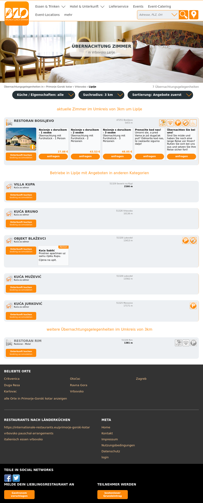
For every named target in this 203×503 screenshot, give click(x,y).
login (105, 457)
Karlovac (10, 391)
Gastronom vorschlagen (19, 494)
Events (138, 6)
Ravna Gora (78, 385)
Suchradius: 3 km (98, 95)
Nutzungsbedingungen (118, 445)
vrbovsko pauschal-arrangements (29, 433)
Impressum (110, 439)
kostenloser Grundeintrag (112, 494)
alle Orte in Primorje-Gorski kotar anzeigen (35, 398)
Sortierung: (156, 95)
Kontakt (107, 433)
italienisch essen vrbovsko (23, 439)
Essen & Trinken (47, 6)
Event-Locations (47, 15)
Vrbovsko (77, 391)
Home (106, 427)
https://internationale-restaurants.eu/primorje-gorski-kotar (47, 427)
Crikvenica (12, 378)
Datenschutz (111, 451)
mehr (68, 15)
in (24, 86)
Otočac (75, 378)
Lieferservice (118, 6)
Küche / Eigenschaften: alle (40, 95)
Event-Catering (159, 6)
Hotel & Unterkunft (84, 6)
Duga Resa (12, 385)
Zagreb (141, 378)
